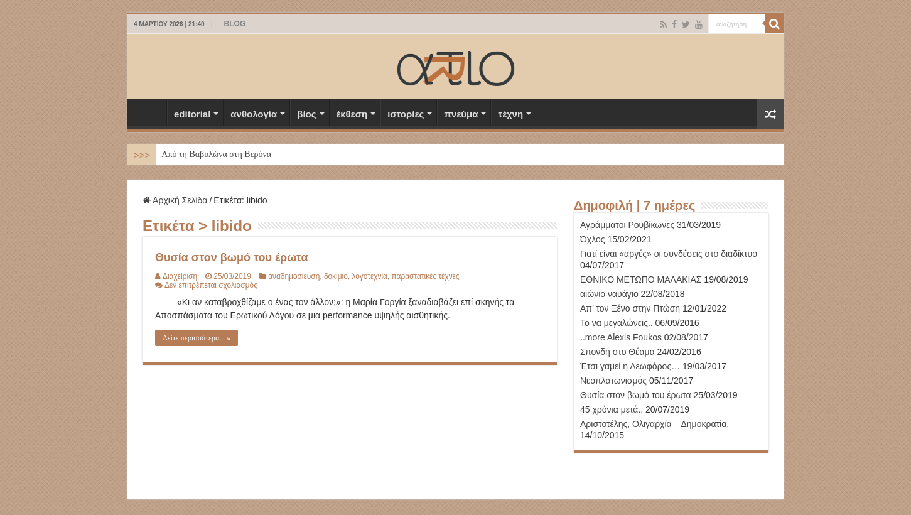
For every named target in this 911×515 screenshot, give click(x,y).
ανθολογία (253, 114)
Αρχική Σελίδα (150, 112)
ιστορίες (405, 114)
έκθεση (352, 114)
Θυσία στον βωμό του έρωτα (231, 257)
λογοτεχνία (369, 276)
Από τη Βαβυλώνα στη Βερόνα (216, 154)
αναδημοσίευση (294, 276)
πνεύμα (461, 114)
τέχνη (510, 114)
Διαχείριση (180, 276)
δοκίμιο (336, 276)
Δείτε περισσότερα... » (196, 337)
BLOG (235, 23)
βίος (306, 114)
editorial (192, 114)
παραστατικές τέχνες (426, 276)
